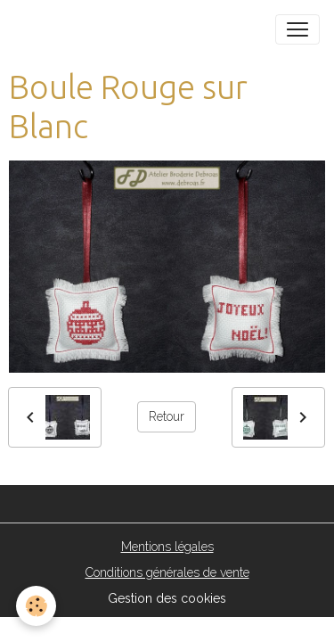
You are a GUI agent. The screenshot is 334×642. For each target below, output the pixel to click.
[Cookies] (36, 606)
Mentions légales (167, 546)
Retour (166, 416)
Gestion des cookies (167, 598)
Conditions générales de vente (167, 572)
